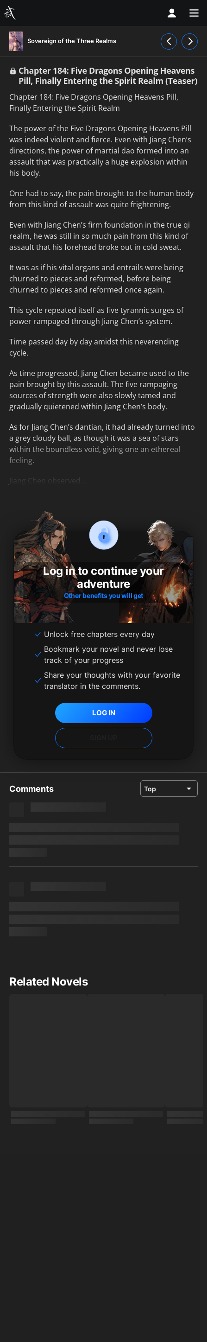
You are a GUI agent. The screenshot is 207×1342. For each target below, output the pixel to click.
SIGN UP (104, 737)
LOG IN (103, 712)
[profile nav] (172, 13)
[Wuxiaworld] (11, 13)
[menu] (194, 13)
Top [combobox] (150, 789)
